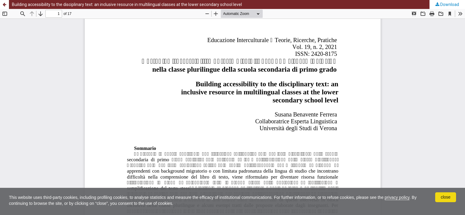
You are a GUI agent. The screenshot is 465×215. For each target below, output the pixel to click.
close (446, 197)
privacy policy (397, 197)
